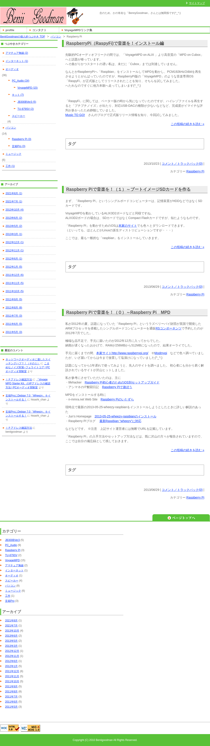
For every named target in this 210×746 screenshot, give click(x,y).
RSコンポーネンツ (168, 328)
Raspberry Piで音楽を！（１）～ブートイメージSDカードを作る (128, 189)
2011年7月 (11, 696)
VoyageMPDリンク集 (78, 30)
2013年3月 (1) (14, 234)
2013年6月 (11, 635)
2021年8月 (11, 620)
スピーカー (18, 116)
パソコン (56, 36)
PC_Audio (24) (20, 80)
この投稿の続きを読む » (187, 124)
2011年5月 (11, 706)
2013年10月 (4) (15, 209)
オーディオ (12, 69)
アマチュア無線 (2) (17, 52)
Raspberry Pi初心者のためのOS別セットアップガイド (122, 382)
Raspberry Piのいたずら (117, 399)
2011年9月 (11, 686)
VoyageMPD (12, 560)
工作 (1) (10, 166)
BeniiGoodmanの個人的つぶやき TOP (22, 36)
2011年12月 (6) (15, 275)
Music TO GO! (75, 115)
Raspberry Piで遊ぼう (117, 387)
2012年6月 (11, 661)
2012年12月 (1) (15, 242)
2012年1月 (11, 666)
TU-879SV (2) (25, 108)
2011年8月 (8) (14, 307)
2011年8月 (11, 691)
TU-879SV (11, 555)
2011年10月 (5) (15, 291)
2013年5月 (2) (14, 226)
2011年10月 (12, 681)
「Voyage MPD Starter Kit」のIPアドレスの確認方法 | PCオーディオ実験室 (28, 383)
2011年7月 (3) (14, 315)
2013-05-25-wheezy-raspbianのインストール (125, 416)
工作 (7, 595)
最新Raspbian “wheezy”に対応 (120, 421)
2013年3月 (11, 645)
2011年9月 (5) (14, 299)
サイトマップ (197, 3)
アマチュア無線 (14, 565)
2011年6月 (11, 701)
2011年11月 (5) (15, 283)
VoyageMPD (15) (27, 87)
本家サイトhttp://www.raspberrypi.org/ (122, 353)
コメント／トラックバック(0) (182, 163)
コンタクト (39, 30)
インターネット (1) (17, 61)
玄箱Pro (10, 600)
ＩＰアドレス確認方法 (19, 379)
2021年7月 (11, 625)
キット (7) (18, 94)
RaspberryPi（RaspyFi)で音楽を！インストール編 (115, 43)
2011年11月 (12, 676)
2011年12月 (12, 671)
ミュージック (13, 153)
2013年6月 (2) (14, 217)
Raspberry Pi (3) (21, 139)
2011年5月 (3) (14, 332)
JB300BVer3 (12, 540)
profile (10, 30)
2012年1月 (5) (14, 266)
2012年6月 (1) (14, 258)
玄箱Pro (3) (18, 146)
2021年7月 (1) (14, 201)
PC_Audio (11, 545)
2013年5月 (11, 640)
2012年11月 (12, 656)
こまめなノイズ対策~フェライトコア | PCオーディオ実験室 (28, 367)
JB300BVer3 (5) (26, 101)
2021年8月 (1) (14, 193)
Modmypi (161, 353)
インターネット (14, 570)
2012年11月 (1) (15, 250)
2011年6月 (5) (14, 323)
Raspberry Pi (195, 171)
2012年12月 (12, 651)
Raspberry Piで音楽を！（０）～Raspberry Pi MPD (118, 312)
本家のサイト (127, 225)
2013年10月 (12, 630)
